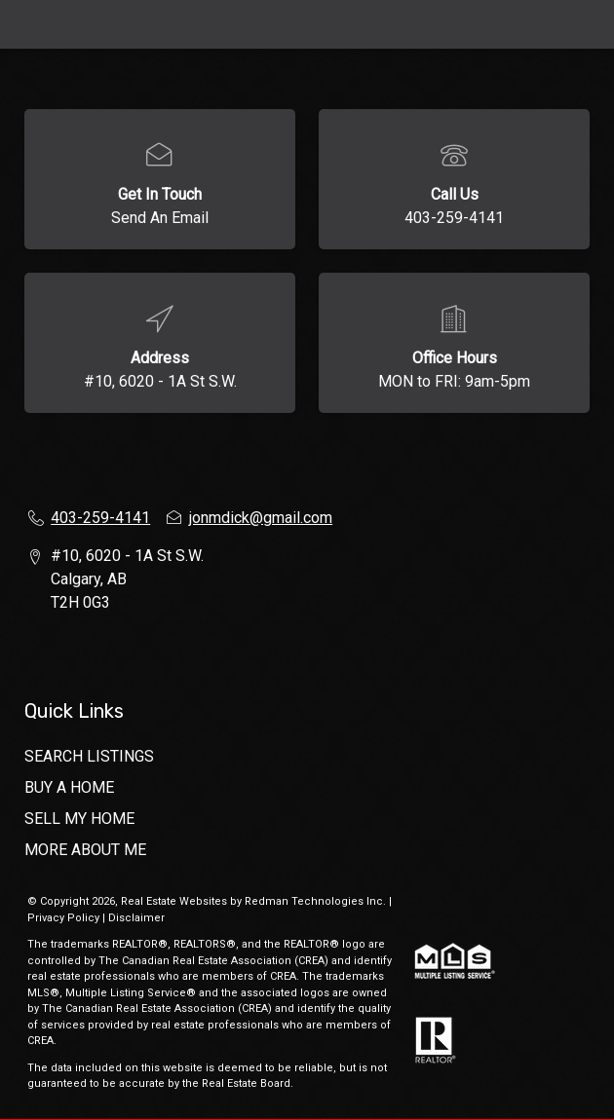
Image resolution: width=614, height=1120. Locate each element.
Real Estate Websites (175, 901)
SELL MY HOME (79, 818)
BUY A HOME (69, 787)
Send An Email (160, 217)
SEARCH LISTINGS (89, 756)
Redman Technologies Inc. (317, 901)
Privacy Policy (63, 918)
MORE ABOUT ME (85, 849)
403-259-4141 (454, 217)
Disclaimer (136, 918)
